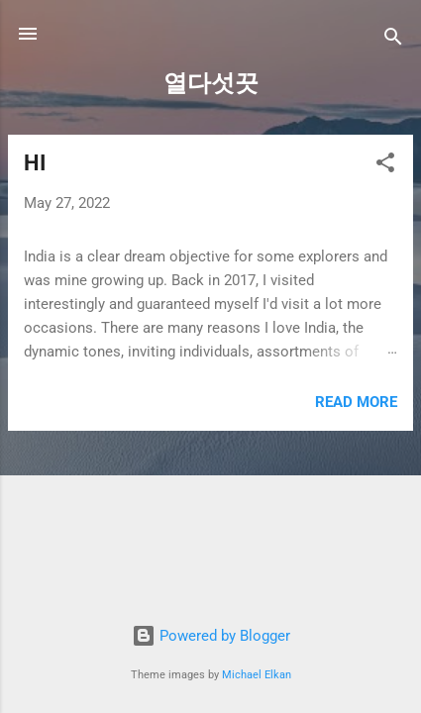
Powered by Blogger (211, 636)
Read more (356, 402)
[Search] (393, 40)
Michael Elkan (256, 674)
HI (35, 163)
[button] (385, 166)
